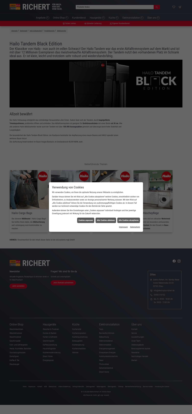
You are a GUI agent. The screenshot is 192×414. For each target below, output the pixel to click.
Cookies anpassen (85, 211)
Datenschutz (135, 218)
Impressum (123, 218)
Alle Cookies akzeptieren (129, 211)
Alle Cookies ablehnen (106, 211)
